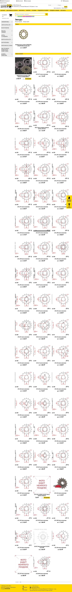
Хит (24, 16)
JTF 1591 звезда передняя (42, 258)
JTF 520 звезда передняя (23, 388)
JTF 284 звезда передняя (60, 258)
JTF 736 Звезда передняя (23, 547)
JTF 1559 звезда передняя (23, 101)
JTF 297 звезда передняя (42, 284)
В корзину (28, 78)
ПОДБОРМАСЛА (69, 199)
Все (33, 16)
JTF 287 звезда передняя (42, 467)
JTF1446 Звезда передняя (42, 573)
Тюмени (7, 587)
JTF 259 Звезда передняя (23, 573)
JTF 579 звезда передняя (60, 414)
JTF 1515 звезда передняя (60, 206)
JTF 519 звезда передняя (60, 362)
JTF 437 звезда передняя (23, 336)
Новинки (20, 16)
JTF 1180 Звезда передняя (60, 520)
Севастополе (13, 587)
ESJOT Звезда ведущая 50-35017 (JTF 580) (42, 547)
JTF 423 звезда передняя (60, 74)
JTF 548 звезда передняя (42, 388)
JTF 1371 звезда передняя (23, 206)
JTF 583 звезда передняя (60, 441)
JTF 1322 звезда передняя (23, 180)
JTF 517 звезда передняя (42, 362)
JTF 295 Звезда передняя (23, 520)
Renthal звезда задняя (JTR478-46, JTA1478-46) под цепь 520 (23, 45)
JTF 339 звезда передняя (23, 310)
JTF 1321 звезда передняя (60, 128)
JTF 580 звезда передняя (23, 441)
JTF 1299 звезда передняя (42, 101)
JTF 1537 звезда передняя (42, 232)
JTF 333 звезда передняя (60, 284)
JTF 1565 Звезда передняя (42, 520)
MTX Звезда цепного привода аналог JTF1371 (42, 128)
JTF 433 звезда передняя (60, 310)
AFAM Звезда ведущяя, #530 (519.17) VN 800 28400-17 (23, 76)
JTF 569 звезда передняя (23, 414)
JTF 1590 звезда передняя (23, 258)
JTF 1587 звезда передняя (23, 493)
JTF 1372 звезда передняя (42, 206)
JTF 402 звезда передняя (23, 128)
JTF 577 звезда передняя (60, 467)
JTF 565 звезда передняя (60, 388)
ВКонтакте (25, 587)
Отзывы (2, 588)
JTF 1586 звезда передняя (60, 232)
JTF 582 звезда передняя (42, 441)
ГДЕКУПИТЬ (69, 205)
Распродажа (28, 16)
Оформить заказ (5, 18)
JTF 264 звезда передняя (60, 547)
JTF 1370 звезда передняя (60, 180)
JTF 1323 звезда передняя (23, 154)
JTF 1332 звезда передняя (42, 180)
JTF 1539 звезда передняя (60, 101)
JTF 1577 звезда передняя (42, 74)
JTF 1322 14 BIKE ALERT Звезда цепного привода (42, 495)
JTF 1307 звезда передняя (60, 154)
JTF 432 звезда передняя (42, 310)
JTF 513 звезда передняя (60, 336)
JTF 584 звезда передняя (23, 467)
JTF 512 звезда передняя (42, 336)
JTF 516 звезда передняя (23, 362)
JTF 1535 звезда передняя (60, 493)
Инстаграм (25, 589)
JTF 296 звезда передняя (23, 284)
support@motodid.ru (35, 587)
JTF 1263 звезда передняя (42, 154)
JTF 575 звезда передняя (42, 414)
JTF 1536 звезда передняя (23, 232)
